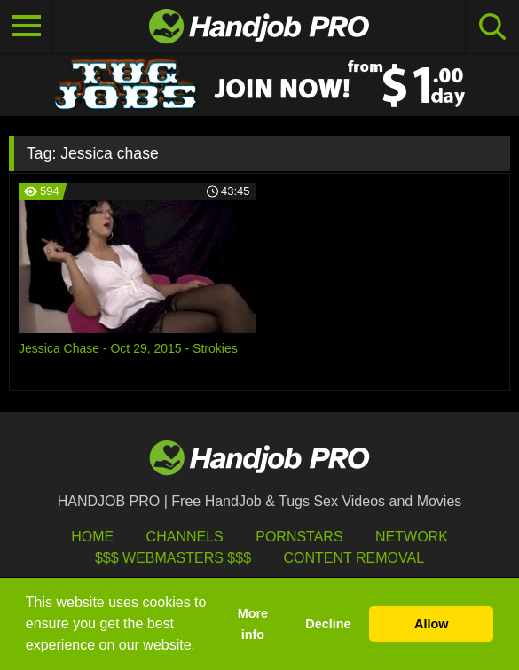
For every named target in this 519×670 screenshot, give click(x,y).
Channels (185, 536)
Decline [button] (327, 624)
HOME (92, 536)
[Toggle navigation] (26, 26)
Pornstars (299, 536)
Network (411, 536)
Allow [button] (431, 624)
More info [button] (253, 624)
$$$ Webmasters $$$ (173, 557)
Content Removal (353, 557)
